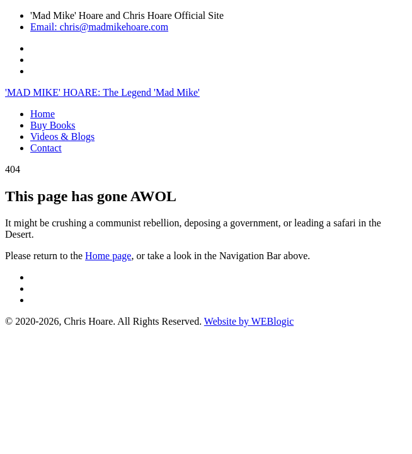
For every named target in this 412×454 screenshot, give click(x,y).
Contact (46, 148)
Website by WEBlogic (249, 321)
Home (42, 113)
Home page (108, 255)
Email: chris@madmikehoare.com (99, 26)
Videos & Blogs (62, 136)
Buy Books (53, 125)
